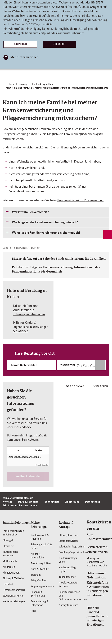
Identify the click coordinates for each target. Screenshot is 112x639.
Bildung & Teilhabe (13, 578)
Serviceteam (30, 439)
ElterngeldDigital (68, 540)
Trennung (36, 574)
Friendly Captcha (42, 465)
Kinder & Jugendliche (37, 555)
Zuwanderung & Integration (39, 603)
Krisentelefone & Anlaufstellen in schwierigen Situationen (98, 588)
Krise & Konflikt (39, 569)
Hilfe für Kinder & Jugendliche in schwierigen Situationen (97, 616)
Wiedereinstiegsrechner (72, 546)
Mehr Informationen (24, 57)
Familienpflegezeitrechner (73, 552)
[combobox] (91, 365)
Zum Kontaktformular (99, 536)
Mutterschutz (10, 561)
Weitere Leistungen (14, 601)
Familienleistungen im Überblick (13, 532)
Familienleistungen (16, 522)
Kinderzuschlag (11, 572)
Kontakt (7, 501)
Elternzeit (8, 546)
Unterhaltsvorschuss (14, 589)
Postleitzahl (67, 365)
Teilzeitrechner (67, 576)
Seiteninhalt (52, 501)
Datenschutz (92, 501)
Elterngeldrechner (69, 535)
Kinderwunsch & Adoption (40, 536)
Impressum (72, 501)
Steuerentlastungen (13, 595)
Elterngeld (8, 540)
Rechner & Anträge (66, 524)
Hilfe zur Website (28, 501)
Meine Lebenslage (39, 524)
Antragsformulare (68, 605)
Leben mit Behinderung (38, 593)
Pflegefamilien (39, 580)
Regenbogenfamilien (42, 586)
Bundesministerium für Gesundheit (80, 200)
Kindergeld (9, 567)
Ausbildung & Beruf (41, 563)
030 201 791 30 (97, 552)
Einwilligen (20, 43)
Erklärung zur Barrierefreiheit (20, 505)
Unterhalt (8, 584)
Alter (33, 610)
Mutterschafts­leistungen (11, 553)
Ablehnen (59, 43)
